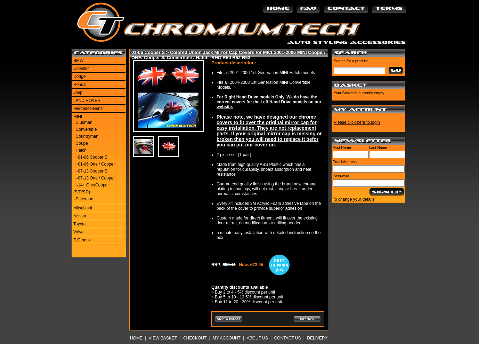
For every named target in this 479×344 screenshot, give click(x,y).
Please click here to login (357, 122)
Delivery (317, 338)
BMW (78, 60)
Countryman (87, 136)
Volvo (78, 232)
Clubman (84, 122)
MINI (77, 116)
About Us (257, 338)
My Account (227, 338)
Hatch (81, 150)
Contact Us (287, 338)
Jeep (77, 92)
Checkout (194, 338)
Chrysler (81, 68)
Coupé (82, 143)
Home (136, 338)
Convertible (86, 129)
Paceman (85, 199)
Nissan (79, 216)
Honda (79, 84)
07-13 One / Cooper (96, 178)
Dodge (79, 76)
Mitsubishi (82, 208)
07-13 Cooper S (92, 171)
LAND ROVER (86, 100)
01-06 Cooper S (92, 157)
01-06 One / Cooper (96, 164)
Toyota (79, 224)
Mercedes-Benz (88, 108)
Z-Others (81, 240)
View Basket (163, 338)
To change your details (353, 199)
